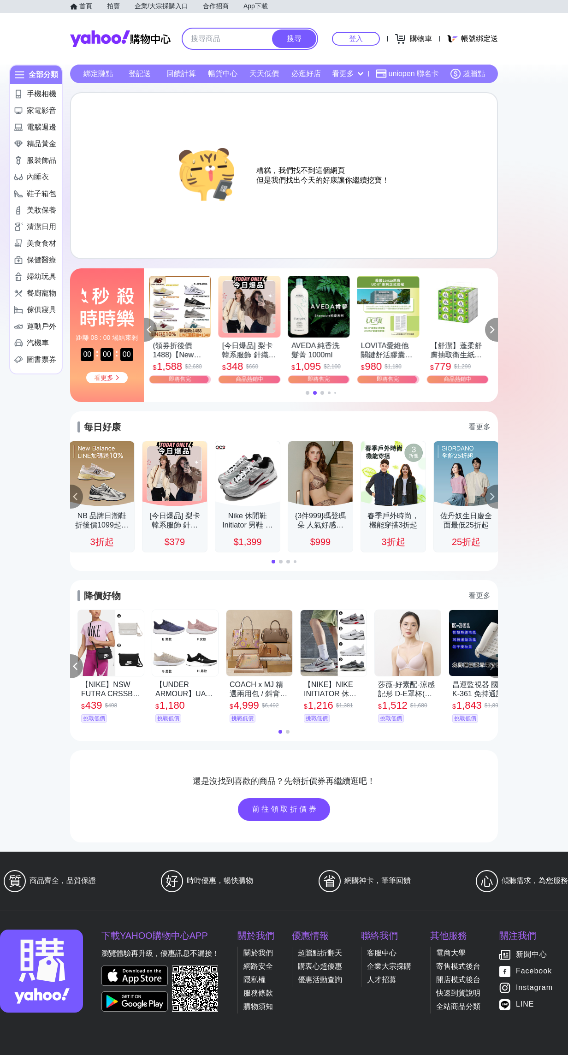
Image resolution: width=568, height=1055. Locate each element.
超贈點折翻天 (320, 953)
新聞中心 (531, 955)
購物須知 (258, 1006)
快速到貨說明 (458, 993)
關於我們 (258, 953)
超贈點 (467, 73)
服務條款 (258, 993)
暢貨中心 (222, 73)
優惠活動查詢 (320, 980)
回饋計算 (181, 73)
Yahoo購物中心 (120, 39)
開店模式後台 (458, 980)
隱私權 (254, 980)
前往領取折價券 (285, 809)
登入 (356, 38)
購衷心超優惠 (320, 966)
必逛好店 (306, 73)
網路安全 (258, 966)
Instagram (534, 988)
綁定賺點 (98, 73)
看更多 (347, 73)
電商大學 (451, 953)
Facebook (534, 971)
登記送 (140, 73)
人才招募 (381, 980)
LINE (525, 1004)
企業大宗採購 (389, 966)
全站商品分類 (458, 1006)
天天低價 (264, 73)
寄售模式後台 (458, 966)
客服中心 (381, 953)
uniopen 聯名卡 (407, 73)
